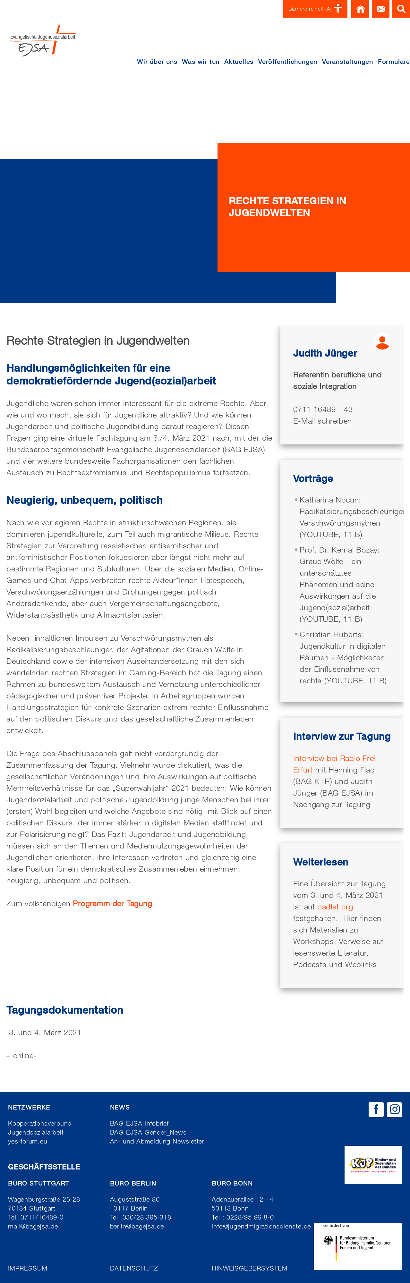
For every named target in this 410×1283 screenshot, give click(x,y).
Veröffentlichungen (287, 61)
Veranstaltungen (347, 61)
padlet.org (335, 906)
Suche (401, 9)
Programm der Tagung (112, 903)
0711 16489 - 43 (323, 409)
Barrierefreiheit (315, 9)
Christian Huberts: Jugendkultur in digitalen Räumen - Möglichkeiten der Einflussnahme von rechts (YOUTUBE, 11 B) (343, 657)
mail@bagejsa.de (33, 1226)
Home (360, 9)
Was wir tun (200, 61)
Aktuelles (238, 61)
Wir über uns (157, 61)
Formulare (394, 61)
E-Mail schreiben (322, 420)
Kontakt (380, 9)
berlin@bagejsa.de (137, 1226)
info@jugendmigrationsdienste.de (261, 1226)
